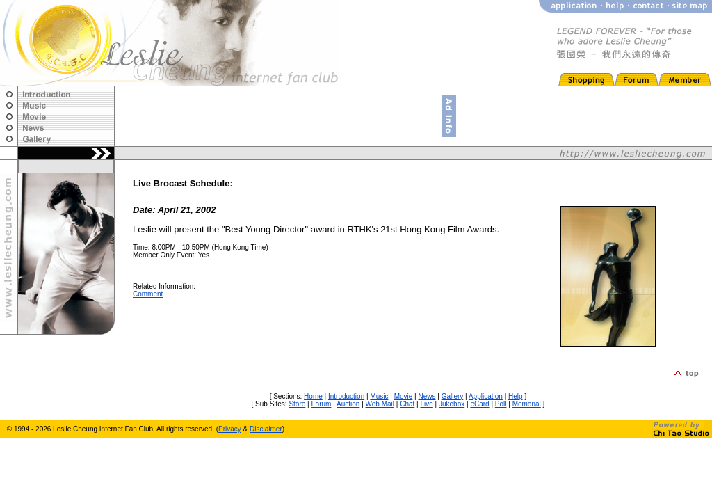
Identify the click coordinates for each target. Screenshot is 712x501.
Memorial (526, 404)
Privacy (229, 429)
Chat (407, 404)
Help (515, 396)
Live (426, 404)
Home (313, 396)
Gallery (453, 396)
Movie (403, 396)
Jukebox (451, 404)
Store (297, 404)
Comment (148, 294)
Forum (321, 404)
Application (486, 396)
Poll (501, 404)
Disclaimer (266, 429)
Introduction (346, 396)
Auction (348, 404)
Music (379, 396)
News (426, 396)
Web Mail (380, 404)
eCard (479, 404)
